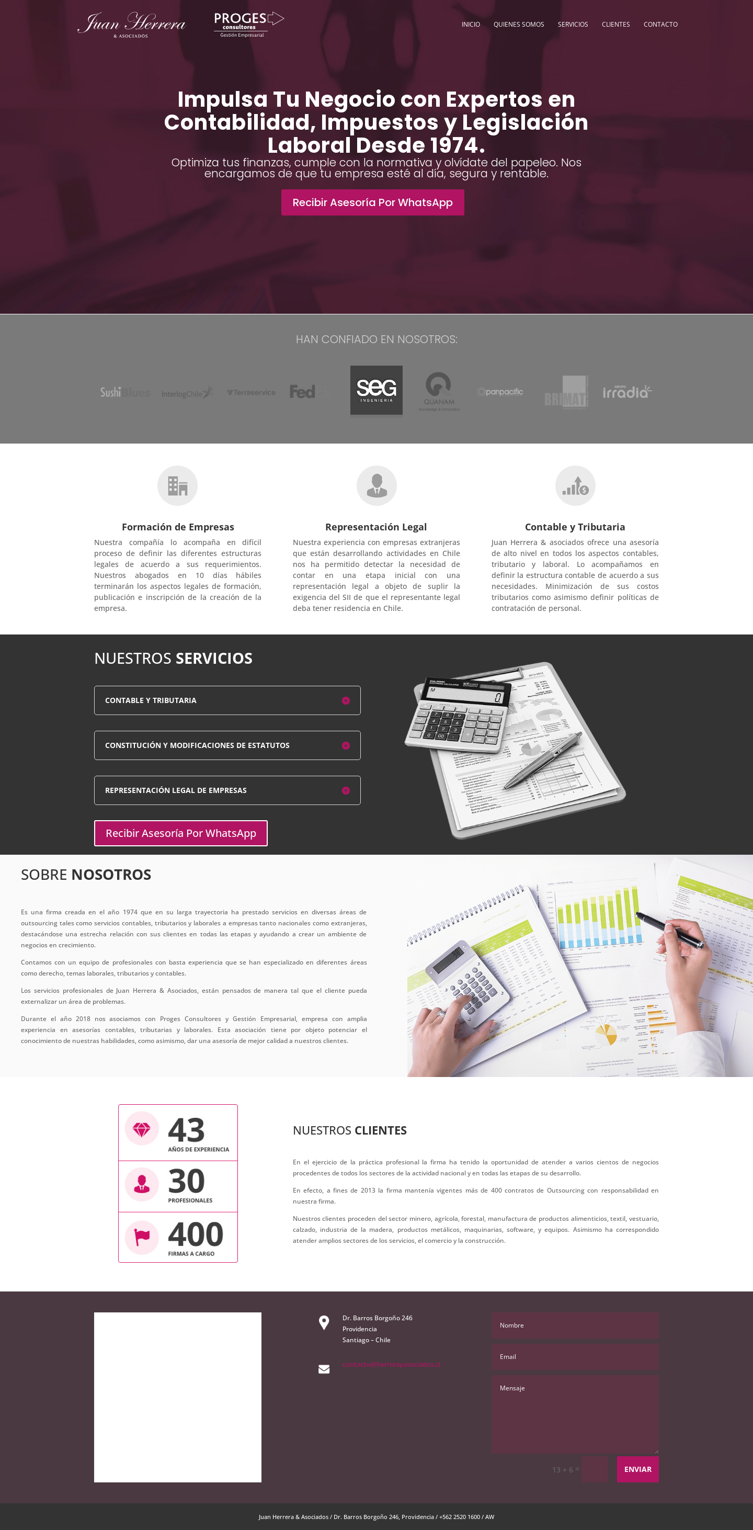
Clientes (616, 25)
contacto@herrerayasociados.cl (391, 1364)
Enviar (638, 1469)
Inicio (471, 25)
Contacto (661, 25)
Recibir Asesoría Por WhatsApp (373, 202)
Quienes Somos (519, 25)
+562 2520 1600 (459, 1517)
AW (489, 1517)
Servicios (573, 25)
